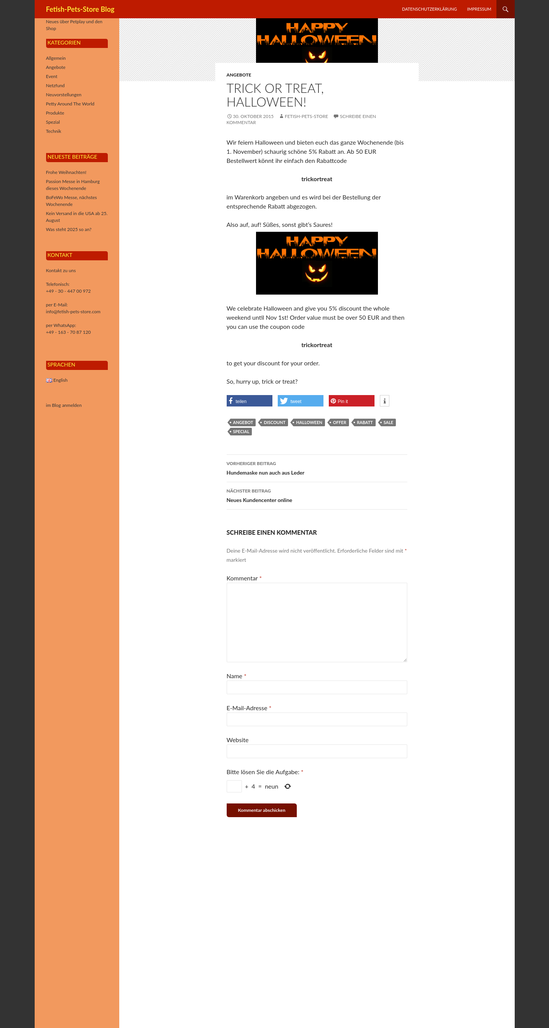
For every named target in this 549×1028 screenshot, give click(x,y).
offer (339, 422)
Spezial (53, 122)
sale (389, 422)
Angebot (243, 422)
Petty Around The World (70, 104)
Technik (53, 131)
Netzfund (55, 85)
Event (52, 76)
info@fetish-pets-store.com (73, 311)
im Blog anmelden (64, 405)
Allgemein (56, 58)
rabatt (365, 422)
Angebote (239, 75)
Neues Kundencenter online (317, 494)
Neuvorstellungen (64, 94)
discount (274, 422)
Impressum (479, 8)
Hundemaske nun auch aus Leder (317, 467)
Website (238, 739)
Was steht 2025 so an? (69, 229)
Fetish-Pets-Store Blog (80, 9)
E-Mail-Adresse (249, 707)
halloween (309, 422)
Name (236, 675)
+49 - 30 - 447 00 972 (68, 291)
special (241, 431)
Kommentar (244, 578)
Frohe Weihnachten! (66, 172)
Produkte (55, 113)
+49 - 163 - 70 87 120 (68, 332)
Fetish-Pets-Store (306, 116)
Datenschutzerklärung (429, 8)
